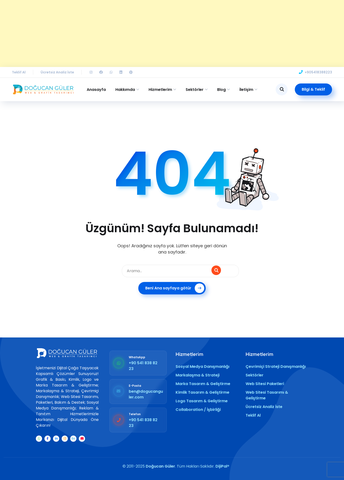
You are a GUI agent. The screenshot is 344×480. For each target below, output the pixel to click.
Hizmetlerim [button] (160, 89)
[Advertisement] (143, 33)
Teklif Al (19, 72)
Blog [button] (221, 89)
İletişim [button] (246, 89)
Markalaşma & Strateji (198, 375)
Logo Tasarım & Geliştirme (202, 401)
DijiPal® (222, 466)
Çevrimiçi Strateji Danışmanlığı (276, 366)
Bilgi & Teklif (313, 89)
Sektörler (254, 375)
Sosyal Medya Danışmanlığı (202, 366)
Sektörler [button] (195, 89)
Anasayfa (96, 89)
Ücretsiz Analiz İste (57, 72)
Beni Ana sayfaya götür (174, 288)
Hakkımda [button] (125, 89)
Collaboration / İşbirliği (198, 409)
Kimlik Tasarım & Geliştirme (202, 392)
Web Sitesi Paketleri (265, 383)
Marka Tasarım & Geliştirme (203, 383)
